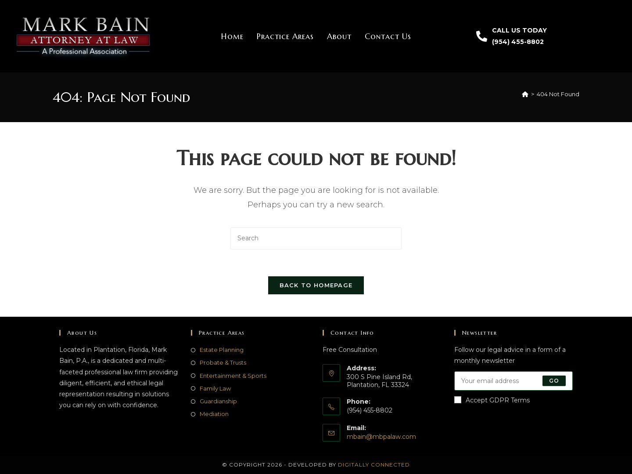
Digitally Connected (374, 464)
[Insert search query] (316, 238)
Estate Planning (222, 349)
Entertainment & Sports (233, 375)
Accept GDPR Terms (492, 400)
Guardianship (218, 401)
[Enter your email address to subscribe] (513, 381)
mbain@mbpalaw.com (381, 437)
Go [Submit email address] (554, 380)
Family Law (215, 388)
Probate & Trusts (223, 362)
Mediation (214, 413)
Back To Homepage (316, 285)
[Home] (525, 94)
